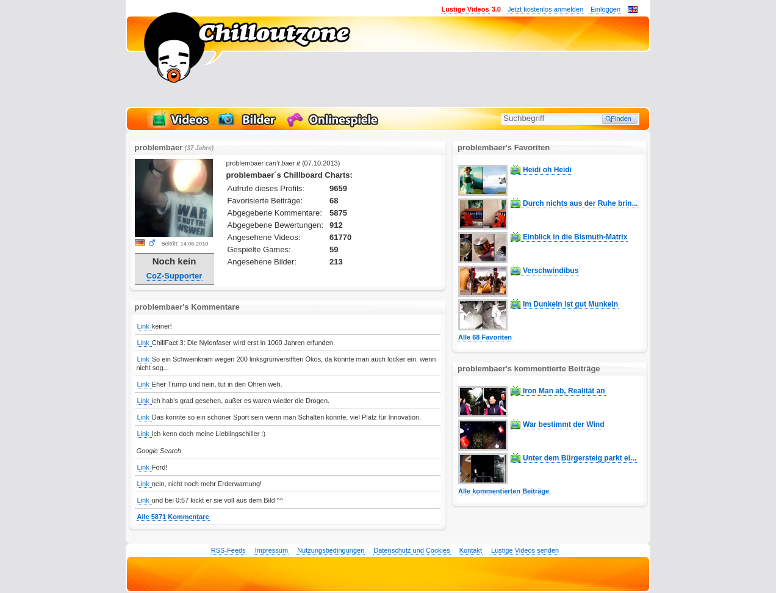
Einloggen (605, 9)
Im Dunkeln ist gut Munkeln (570, 304)
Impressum (271, 550)
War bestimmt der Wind (563, 424)
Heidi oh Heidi (547, 170)
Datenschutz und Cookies (411, 550)
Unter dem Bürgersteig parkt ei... (579, 458)
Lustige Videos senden (525, 550)
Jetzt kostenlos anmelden (545, 9)
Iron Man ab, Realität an (564, 391)
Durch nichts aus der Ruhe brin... (580, 203)
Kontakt (470, 550)
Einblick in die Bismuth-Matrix (575, 237)
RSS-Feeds (228, 550)
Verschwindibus (550, 270)
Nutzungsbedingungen (330, 550)
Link (144, 326)
